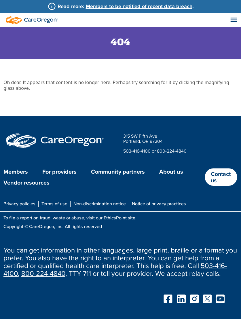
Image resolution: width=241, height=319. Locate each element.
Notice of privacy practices (159, 203)
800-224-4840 (172, 150)
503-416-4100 (137, 150)
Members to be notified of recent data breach (139, 6)
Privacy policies (19, 203)
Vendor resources (26, 182)
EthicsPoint (115, 217)
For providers (59, 171)
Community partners (118, 171)
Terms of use (54, 203)
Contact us (221, 177)
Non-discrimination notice (99, 203)
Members (15, 171)
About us (171, 171)
